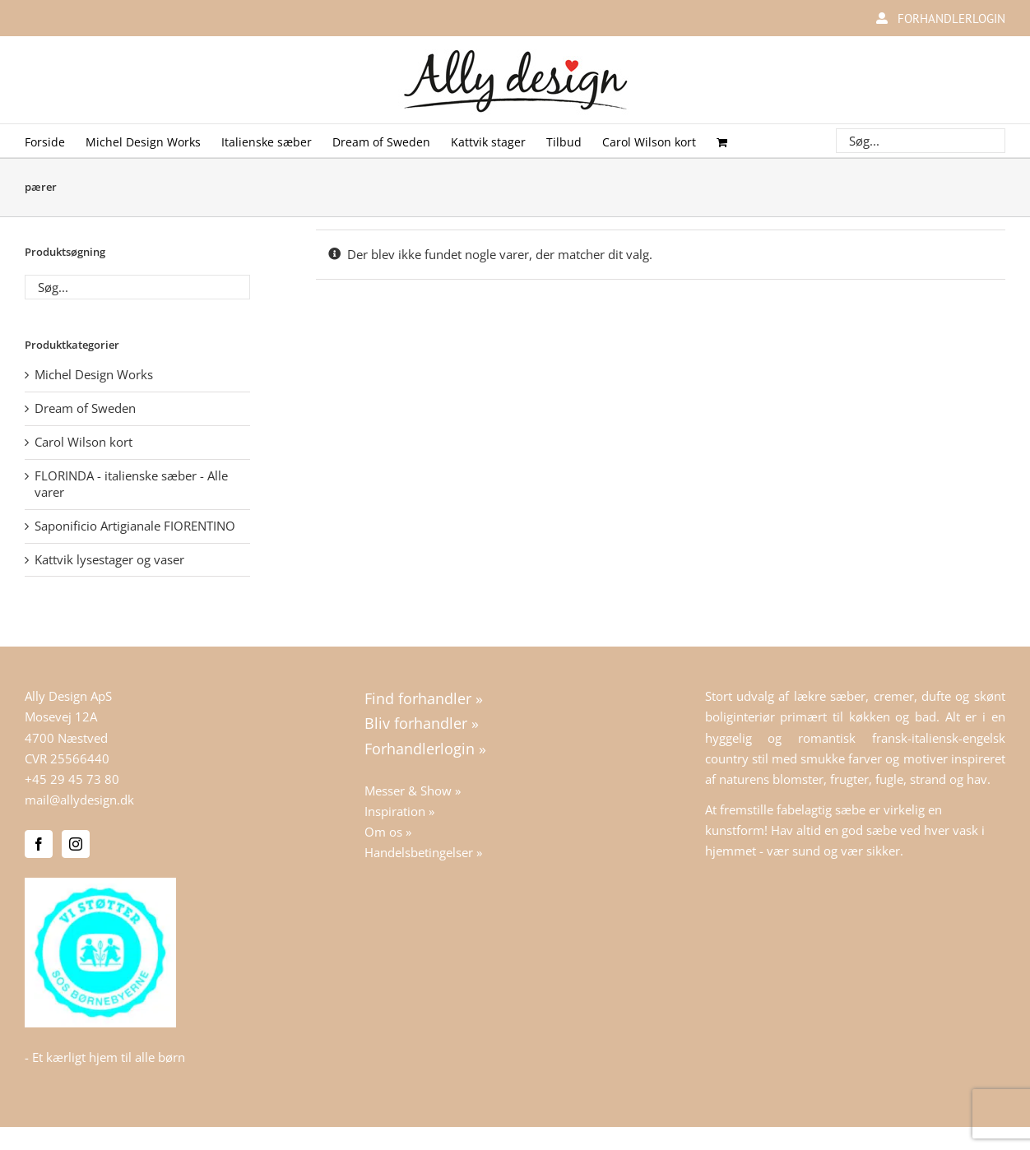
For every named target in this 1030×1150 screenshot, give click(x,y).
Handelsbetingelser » (423, 852)
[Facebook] (39, 844)
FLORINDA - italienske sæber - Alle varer (131, 483)
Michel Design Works (94, 374)
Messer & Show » (412, 790)
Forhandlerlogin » (425, 748)
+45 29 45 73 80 (72, 779)
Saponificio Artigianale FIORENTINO (135, 525)
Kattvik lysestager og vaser (109, 559)
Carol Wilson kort (83, 442)
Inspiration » (399, 811)
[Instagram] (76, 844)
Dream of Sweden (85, 408)
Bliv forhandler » (421, 723)
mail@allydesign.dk (79, 799)
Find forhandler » (423, 698)
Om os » (387, 831)
